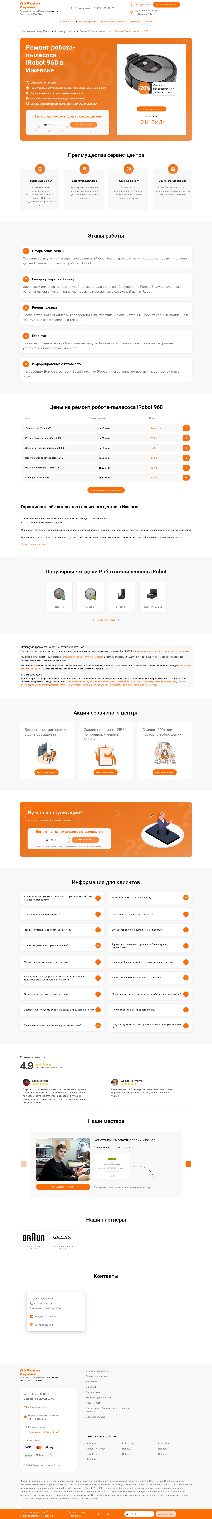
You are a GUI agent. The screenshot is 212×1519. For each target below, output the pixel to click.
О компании (66, 21)
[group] (33, 1240)
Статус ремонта (140, 4)
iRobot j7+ (91, 1453)
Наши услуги (93, 1402)
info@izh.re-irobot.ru (43, 1316)
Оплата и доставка (97, 1376)
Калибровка (170, 681)
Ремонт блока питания (77, 681)
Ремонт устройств (87, 21)
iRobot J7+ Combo (96, 1448)
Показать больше (106, 619)
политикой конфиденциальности (89, 131)
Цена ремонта (107, 21)
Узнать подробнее (46, 772)
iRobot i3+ (127, 1453)
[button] (188, 1164)
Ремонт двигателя (40, 684)
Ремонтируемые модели (100, 1397)
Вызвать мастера (62, 1186)
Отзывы (148, 21)
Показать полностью (33, 544)
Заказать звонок (166, 4)
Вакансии (122, 21)
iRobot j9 (91, 1443)
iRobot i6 (162, 1453)
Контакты (135, 21)
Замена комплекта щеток (102, 681)
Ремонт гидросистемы (152, 681)
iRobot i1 (162, 1448)
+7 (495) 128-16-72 (55, 1306)
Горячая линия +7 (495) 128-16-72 (95, 8)
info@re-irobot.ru (35, 1407)
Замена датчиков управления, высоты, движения (108, 684)
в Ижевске (51, 11)
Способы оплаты (95, 1416)
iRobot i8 (91, 1459)
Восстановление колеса (128, 681)
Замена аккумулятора (145, 684)
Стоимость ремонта (97, 1370)
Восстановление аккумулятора (66, 684)
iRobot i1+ (127, 1443)
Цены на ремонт (151, 109)
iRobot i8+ (163, 1443)
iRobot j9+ (127, 1448)
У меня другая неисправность (106, 490)
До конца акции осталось (76, 1514)
